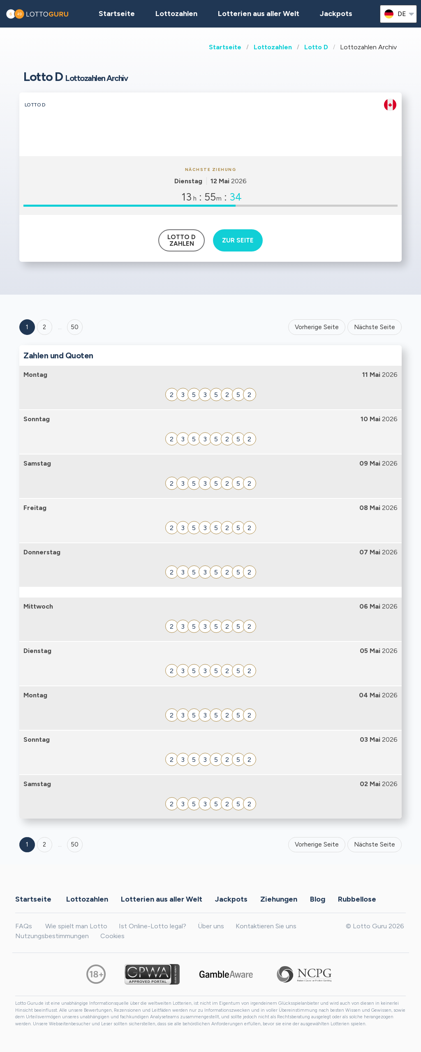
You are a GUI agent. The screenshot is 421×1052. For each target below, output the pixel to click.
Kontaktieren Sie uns (266, 926)
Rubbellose (357, 898)
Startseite (225, 47)
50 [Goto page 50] (75, 844)
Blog (317, 898)
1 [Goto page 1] (27, 327)
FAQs (23, 926)
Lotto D (316, 47)
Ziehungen (278, 898)
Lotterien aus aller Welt (258, 13)
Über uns (211, 926)
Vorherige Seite (317, 327)
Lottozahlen (273, 47)
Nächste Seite (374, 327)
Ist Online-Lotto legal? (152, 926)
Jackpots (336, 13)
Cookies (112, 936)
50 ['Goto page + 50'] (75, 327)
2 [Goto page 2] (44, 327)
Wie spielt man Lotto (76, 926)
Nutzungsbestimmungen (52, 936)
